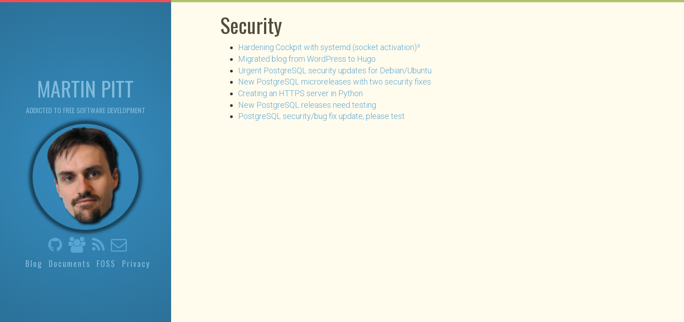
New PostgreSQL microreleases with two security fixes (334, 81)
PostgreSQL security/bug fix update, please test (321, 116)
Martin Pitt (85, 87)
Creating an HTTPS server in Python (300, 93)
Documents (69, 263)
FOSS (106, 263)
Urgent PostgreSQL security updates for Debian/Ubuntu (335, 70)
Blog (33, 263)
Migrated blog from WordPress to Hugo (307, 59)
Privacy (136, 263)
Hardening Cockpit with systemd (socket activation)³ (329, 47)
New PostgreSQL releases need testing (307, 105)
